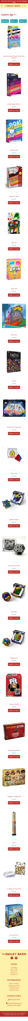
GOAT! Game (14, 150)
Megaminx (14, 658)
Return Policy (14, 984)
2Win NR (14, 289)
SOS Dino (14, 335)
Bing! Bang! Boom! (14, 104)
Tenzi (14, 843)
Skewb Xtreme (14, 519)
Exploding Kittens (14, 750)
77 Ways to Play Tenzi (14, 889)
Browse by (5, 21)
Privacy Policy (14, 988)
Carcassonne (14, 935)
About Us (14, 972)
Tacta (14, 381)
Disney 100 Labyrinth (14, 427)
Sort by (22, 21)
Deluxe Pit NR (14, 704)
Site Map (14, 968)
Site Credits (20, 1014)
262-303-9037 (14, 999)
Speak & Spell (14, 196)
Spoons (14, 242)
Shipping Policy (14, 986)
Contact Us (14, 974)
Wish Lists (14, 970)
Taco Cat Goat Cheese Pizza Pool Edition (14, 57)
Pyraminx (14, 473)
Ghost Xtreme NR (14, 566)
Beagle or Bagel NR (14, 796)
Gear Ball (14, 612)
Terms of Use (14, 990)
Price (14, 21)
